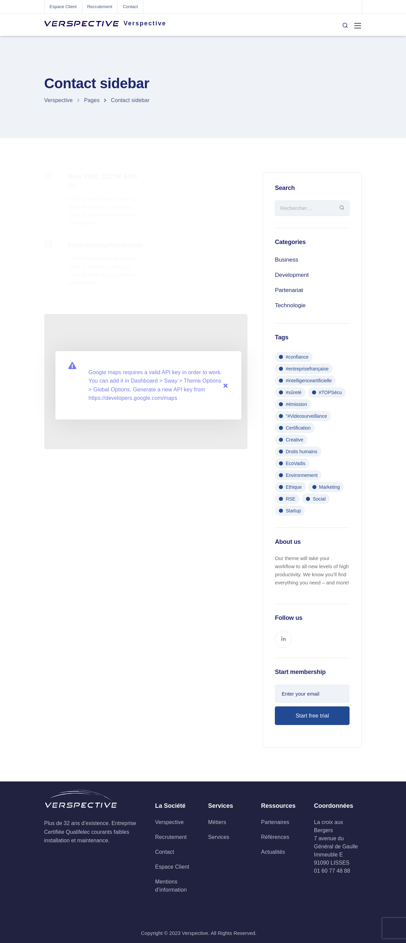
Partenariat (289, 290)
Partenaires (275, 822)
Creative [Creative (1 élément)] (294, 439)
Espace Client (63, 6)
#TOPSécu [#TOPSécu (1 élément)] (330, 392)
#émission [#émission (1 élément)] (296, 404)
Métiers (217, 822)
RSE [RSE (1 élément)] (290, 499)
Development (292, 275)
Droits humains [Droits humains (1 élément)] (301, 451)
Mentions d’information (171, 886)
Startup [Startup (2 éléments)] (293, 510)
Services (218, 837)
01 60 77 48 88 (332, 871)
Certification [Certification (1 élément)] (298, 428)
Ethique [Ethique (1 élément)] (294, 487)
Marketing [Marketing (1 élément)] (329, 487)
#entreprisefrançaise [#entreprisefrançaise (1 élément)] (307, 368)
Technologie (290, 305)
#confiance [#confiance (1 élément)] (297, 357)
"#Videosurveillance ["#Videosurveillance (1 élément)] (306, 416)
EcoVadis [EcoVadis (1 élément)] (295, 463)
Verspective (145, 23)
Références (275, 837)
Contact (130, 6)
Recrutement (99, 6)
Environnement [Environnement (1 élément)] (301, 475)
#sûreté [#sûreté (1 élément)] (294, 392)
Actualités (273, 852)
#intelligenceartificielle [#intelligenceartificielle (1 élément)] (309, 380)
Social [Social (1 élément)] (319, 499)
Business (286, 260)
